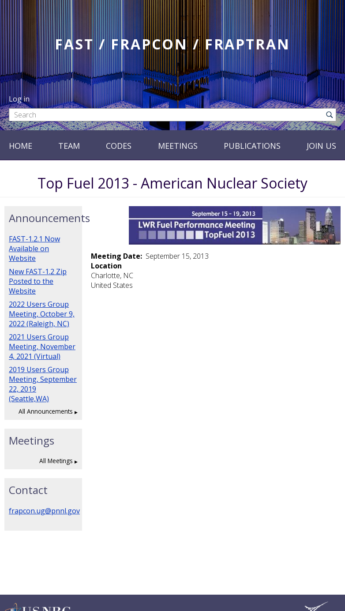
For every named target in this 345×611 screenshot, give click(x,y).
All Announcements (46, 411)
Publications (252, 145)
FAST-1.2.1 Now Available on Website (34, 248)
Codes (118, 145)
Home (20, 145)
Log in (19, 99)
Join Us (321, 145)
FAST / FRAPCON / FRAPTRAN (172, 43)
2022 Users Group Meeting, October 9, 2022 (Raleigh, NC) (42, 313)
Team (69, 145)
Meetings (178, 145)
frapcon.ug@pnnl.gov (44, 511)
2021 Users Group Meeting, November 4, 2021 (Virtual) (42, 346)
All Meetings (56, 460)
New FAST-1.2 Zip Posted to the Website (38, 281)
